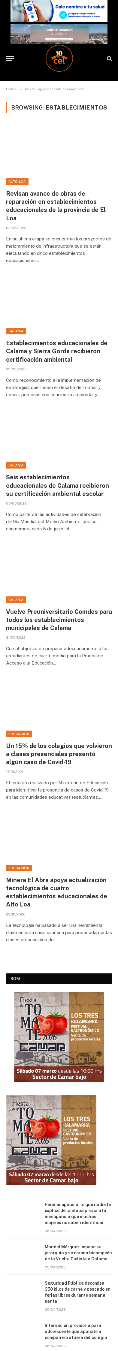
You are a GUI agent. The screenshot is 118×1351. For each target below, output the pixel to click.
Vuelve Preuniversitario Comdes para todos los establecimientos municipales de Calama (59, 620)
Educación (18, 734)
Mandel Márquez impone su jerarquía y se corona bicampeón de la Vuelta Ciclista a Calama (78, 1252)
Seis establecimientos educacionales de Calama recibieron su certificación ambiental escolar (57, 485)
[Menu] (10, 58)
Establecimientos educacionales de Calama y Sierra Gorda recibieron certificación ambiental (56, 351)
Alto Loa (17, 181)
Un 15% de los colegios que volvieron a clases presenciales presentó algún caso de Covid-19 (59, 754)
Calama (15, 331)
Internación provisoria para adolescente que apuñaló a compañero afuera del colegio (76, 1331)
